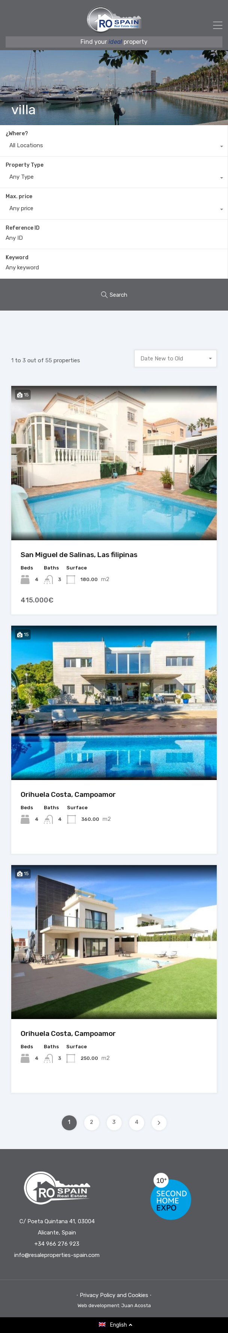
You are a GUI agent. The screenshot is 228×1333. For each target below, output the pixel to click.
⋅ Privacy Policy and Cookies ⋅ (114, 1295)
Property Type (24, 165)
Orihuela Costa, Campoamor (68, 794)
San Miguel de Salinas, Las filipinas (79, 554)
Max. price (19, 196)
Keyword (17, 258)
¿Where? (17, 133)
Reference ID (23, 228)
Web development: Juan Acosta (114, 1305)
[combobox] (114, 147)
